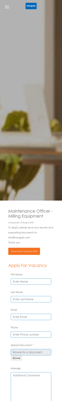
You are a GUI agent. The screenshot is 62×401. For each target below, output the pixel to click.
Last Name (17, 292)
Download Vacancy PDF (24, 251)
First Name (16, 274)
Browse (16, 358)
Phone (14, 327)
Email (14, 309)
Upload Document (22, 345)
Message (16, 368)
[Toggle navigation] (7, 7)
